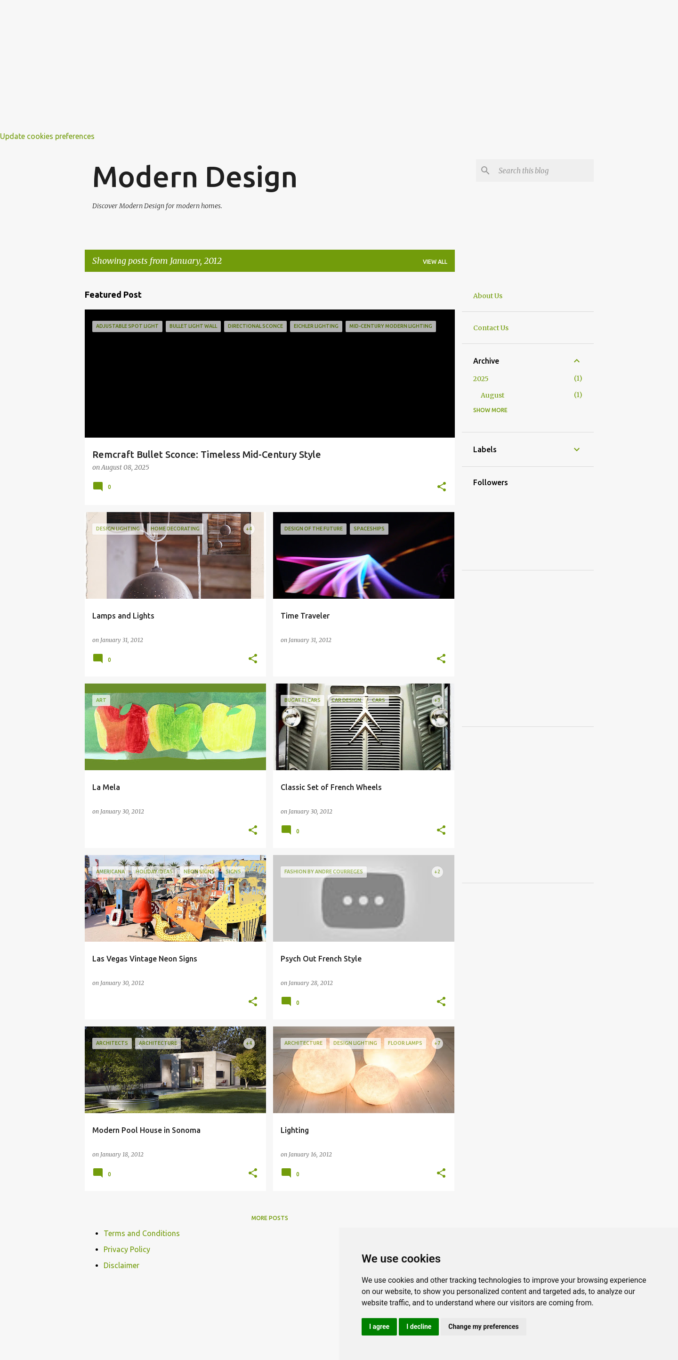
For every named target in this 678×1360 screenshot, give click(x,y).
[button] (441, 487)
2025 (481, 379)
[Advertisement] (282, 66)
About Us (487, 296)
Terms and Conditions (142, 1233)
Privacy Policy (127, 1249)
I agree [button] (379, 1326)
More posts (269, 1218)
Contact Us (490, 328)
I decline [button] (418, 1326)
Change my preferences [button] (483, 1326)
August (492, 395)
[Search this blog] (544, 170)
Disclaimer (121, 1265)
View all (435, 262)
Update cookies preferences (47, 136)
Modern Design (195, 176)
